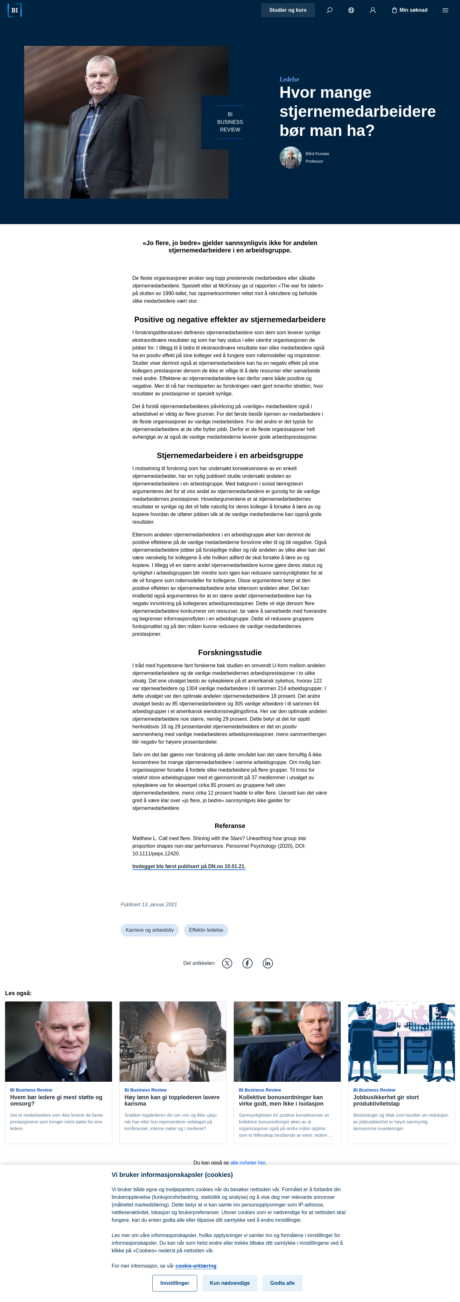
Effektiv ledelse (206, 930)
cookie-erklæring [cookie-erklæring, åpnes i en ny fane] (196, 1271)
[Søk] (330, 10)
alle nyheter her (247, 1162)
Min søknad (409, 10)
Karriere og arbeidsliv (150, 930)
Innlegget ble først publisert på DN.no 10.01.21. (189, 866)
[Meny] (445, 10)
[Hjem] (15, 10)
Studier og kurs (288, 10)
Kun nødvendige (230, 1288)
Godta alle (282, 1288)
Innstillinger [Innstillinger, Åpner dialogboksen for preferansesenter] (174, 1288)
